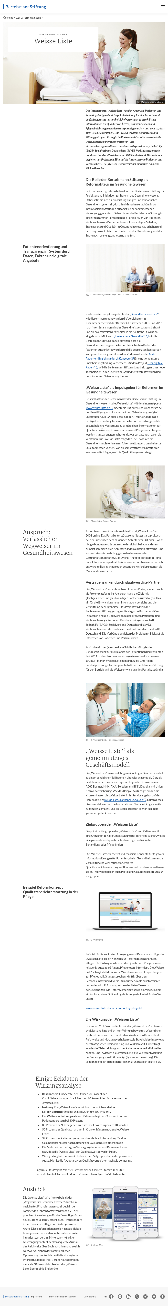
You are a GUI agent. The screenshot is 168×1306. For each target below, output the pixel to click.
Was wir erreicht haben (28, 17)
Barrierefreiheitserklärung (62, 1296)
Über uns (8, 17)
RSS (105, 1296)
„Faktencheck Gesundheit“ (130, 336)
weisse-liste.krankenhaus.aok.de (123, 800)
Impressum (36, 1296)
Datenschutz (90, 1296)
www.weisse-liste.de (98, 408)
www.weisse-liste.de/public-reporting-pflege (112, 1008)
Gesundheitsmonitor (143, 314)
